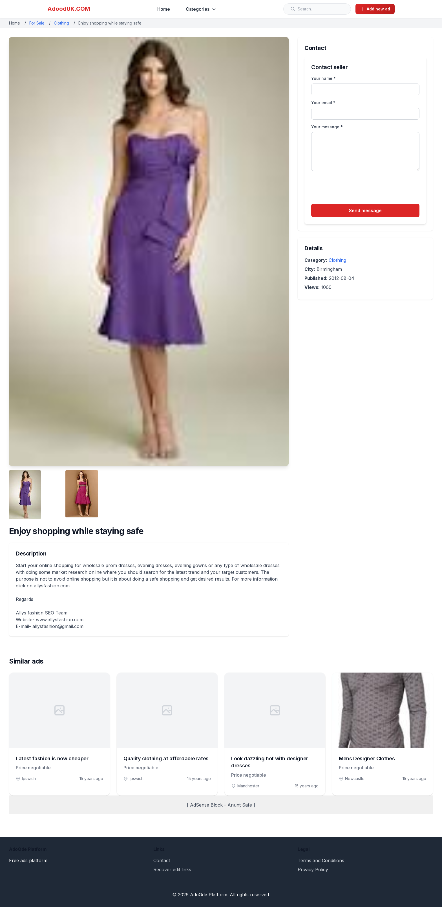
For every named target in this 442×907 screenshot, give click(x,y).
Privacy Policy (313, 869)
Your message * (327, 126)
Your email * (323, 102)
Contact (161, 860)
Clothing (61, 23)
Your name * (323, 78)
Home (163, 9)
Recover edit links (172, 869)
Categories (201, 9)
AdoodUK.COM (68, 8)
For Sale (37, 23)
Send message (365, 210)
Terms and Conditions (321, 860)
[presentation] (354, 188)
